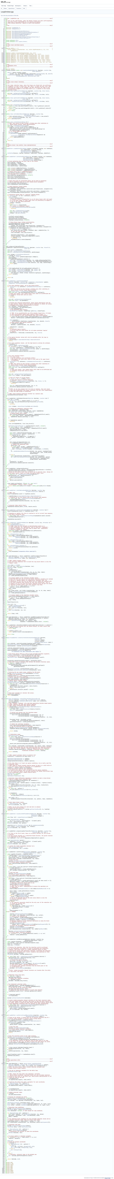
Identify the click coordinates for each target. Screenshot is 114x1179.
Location (46, 70)
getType (31, 207)
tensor (47, 91)
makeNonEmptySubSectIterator (21, 451)
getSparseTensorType (19, 251)
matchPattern (14, 133)
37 (3, 60)
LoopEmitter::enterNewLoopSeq (17, 490)
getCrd (25, 961)
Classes (25, 5)
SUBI (22, 447)
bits (21, 663)
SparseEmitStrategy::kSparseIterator (29, 339)
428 (3, 510)
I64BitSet (37, 640)
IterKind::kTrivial (23, 825)
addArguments (26, 670)
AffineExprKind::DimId (16, 525)
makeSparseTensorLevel (23, 381)
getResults (20, 1030)
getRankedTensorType (21, 210)
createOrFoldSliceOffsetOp (19, 94)
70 (3, 98)
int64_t (11, 546)
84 (3, 114)
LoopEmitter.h (16, 27)
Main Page (3, 5)
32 (3, 54)
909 (3, 1063)
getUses (20, 884)
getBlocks (20, 650)
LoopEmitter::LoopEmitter (13, 148)
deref (16, 607)
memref (37, 71)
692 (3, 813)
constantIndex (16, 117)
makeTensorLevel (21, 786)
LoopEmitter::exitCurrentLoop (17, 1015)
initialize (10, 153)
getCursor (23, 963)
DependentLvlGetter (26, 150)
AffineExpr (46, 522)
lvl (33, 786)
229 (3, 281)
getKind (15, 523)
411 (3, 490)
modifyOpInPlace (19, 923)
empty (25, 1038)
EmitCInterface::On (33, 76)
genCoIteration (16, 620)
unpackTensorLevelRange (24, 474)
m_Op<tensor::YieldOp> (24, 134)
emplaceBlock (17, 670)
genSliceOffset (18, 91)
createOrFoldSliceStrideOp (19, 101)
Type (10, 307)
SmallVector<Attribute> (14, 644)
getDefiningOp (20, 126)
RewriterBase (27, 851)
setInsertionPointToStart (20, 573)
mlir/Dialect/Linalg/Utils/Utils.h (21, 33)
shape (16, 300)
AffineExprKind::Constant (17, 545)
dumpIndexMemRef (27, 70)
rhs (34, 483)
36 (3, 58)
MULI (26, 449)
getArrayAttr (28, 648)
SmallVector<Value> (14, 735)
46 (3, 70)
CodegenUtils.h (16, 28)
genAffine (18, 536)
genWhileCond (27, 1114)
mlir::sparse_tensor (21, 41)
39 (3, 62)
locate (13, 610)
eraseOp (17, 926)
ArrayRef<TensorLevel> (32, 491)
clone (28, 919)
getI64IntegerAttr (27, 645)
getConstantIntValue (30, 116)
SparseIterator (17, 434)
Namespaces (18, 5)
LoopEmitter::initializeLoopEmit (18, 281)
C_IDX (15, 399)
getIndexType (39, 73)
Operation (10, 567)
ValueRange (19, 76)
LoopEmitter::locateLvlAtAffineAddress (20, 813)
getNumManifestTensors (33, 286)
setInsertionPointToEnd (21, 918)
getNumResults (41, 888)
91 (3, 122)
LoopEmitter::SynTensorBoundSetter (18, 283)
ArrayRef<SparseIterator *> (35, 1064)
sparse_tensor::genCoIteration (32, 1063)
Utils (24, 8)
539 (3, 637)
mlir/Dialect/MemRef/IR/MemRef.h (21, 34)
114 (3, 148)
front (35, 673)
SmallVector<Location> (14, 668)
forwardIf (14, 962)
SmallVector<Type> (12, 657)
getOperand (20, 893)
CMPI (18, 961)
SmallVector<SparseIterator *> (17, 426)
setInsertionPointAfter (20, 861)
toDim (40, 94)
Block (11, 917)
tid (28, 786)
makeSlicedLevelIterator (24, 271)
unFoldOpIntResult (19, 114)
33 (3, 55)
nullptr (18, 820)
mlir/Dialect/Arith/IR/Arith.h (20, 31)
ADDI (17, 449)
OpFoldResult (27, 115)
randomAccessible (18, 476)
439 (3, 522)
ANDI (28, 1115)
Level (24, 92)
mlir (17, 40)
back (39, 1039)
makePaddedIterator (22, 262)
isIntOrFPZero (17, 104)
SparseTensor (12, 8)
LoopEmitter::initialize (16, 156)
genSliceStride (18, 98)
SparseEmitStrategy (26, 152)
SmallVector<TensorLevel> (14, 775)
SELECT (16, 1147)
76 (3, 104)
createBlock (24, 1103)
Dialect (5, 8)
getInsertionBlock (42, 728)
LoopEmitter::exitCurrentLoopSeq (18, 510)
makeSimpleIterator (18, 252)
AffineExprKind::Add (15, 534)
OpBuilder (35, 70)
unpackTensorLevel (25, 709)
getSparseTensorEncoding (20, 93)
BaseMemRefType (14, 310)
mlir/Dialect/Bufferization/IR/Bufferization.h (25, 32)
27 (3, 48)
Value (33, 71)
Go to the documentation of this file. (9, 15)
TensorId (12, 195)
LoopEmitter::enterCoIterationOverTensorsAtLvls (26, 698)
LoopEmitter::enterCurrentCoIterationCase (22, 637)
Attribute (24, 104)
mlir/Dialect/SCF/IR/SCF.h (19, 35)
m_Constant (34, 134)
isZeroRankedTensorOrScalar (19, 207)
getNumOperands (22, 888)
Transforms (18, 8)
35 (3, 57)
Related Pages (10, 5)
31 (3, 53)
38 (3, 61)
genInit (11, 823)
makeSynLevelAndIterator (26, 348)
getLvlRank (21, 213)
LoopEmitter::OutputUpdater (35, 282)
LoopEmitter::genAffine (16, 522)
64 (3, 91)
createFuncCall (12, 75)
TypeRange (37, 75)
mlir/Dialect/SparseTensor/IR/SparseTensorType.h (25, 37)
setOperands (29, 924)
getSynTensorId (22, 345)
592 (3, 698)
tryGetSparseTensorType (20, 125)
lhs (28, 483)
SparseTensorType (18, 211)
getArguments (42, 924)
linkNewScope (15, 606)
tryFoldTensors (18, 122)
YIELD (10, 995)
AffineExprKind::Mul (15, 539)
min (12, 1140)
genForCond (22, 566)
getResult (42, 929)
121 (3, 156)
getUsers (28, 906)
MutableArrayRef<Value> (15, 558)
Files (31, 5)
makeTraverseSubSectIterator (21, 457)
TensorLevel (34, 815)
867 (3, 1015)
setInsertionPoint (19, 1044)
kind (14, 825)
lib (1, 8)
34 (3, 56)
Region (8, 637)
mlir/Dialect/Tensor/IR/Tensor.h (21, 38)
